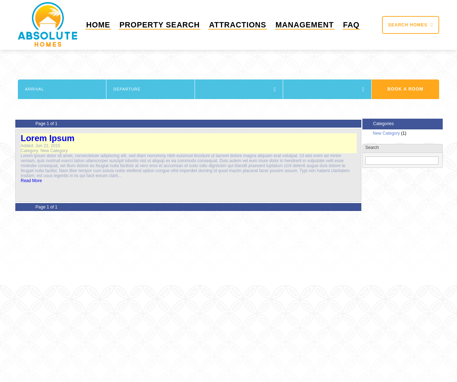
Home (103, 25)
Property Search (161, 25)
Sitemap (214, 363)
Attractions (236, 25)
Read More (31, 180)
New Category (386, 133)
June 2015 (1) (378, 189)
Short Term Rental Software (429, 379)
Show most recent (382, 217)
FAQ (351, 25)
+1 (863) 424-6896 (380, 245)
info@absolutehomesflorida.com (380, 254)
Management (304, 25)
